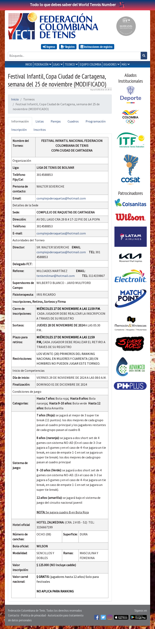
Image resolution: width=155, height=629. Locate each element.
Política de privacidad (33, 615)
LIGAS (56, 64)
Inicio (15, 99)
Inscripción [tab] (19, 130)
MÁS (124, 64)
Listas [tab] (40, 121)
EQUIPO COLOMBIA (90, 64)
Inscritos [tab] (40, 130)
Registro (68, 47)
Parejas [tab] (56, 121)
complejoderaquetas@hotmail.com (61, 198)
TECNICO (70, 64)
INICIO (28, 64)
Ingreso (49, 47)
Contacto (13, 615)
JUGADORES (110, 64)
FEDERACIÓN (41, 64)
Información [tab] (20, 121)
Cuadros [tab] (73, 121)
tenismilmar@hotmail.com (56, 276)
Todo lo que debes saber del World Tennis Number (77, 4)
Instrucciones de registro (96, 47)
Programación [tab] (96, 121)
